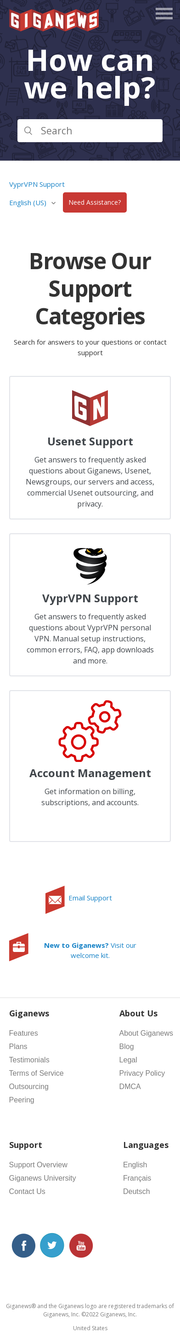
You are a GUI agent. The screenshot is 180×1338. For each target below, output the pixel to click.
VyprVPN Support (37, 184)
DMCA (130, 1086)
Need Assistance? (94, 202)
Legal (128, 1060)
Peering (21, 1100)
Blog (126, 1046)
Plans (18, 1046)
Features (23, 1033)
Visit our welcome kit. (90, 950)
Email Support (90, 897)
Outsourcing (29, 1086)
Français (137, 1178)
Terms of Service (36, 1073)
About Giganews (146, 1033)
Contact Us (27, 1191)
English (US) (28, 202)
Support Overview (38, 1165)
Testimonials (29, 1060)
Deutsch (136, 1191)
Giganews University (42, 1178)
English (135, 1165)
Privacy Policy (142, 1073)
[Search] (90, 130)
